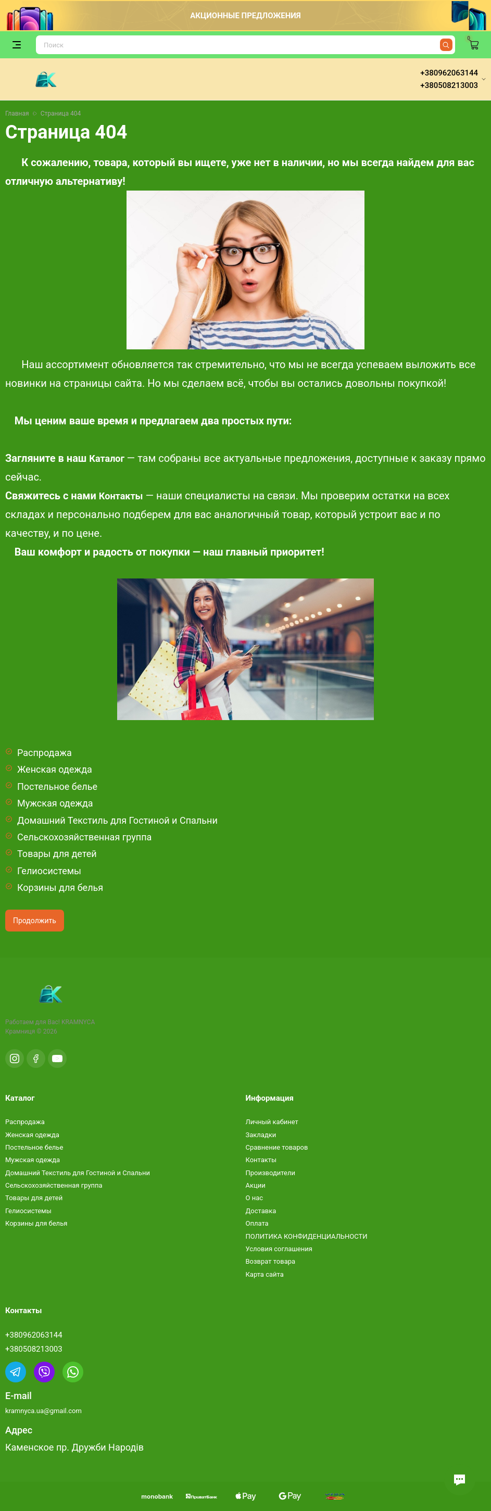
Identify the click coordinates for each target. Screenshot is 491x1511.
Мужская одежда (55, 803)
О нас (254, 1198)
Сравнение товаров (277, 1147)
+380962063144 (33, 1335)
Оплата (257, 1223)
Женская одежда (54, 769)
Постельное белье (57, 786)
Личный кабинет (272, 1122)
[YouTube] (57, 1058)
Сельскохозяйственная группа (84, 837)
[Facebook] (36, 1058)
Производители (271, 1173)
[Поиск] (245, 44)
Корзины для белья (60, 887)
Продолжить (34, 920)
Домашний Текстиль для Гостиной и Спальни (117, 820)
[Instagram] (14, 1058)
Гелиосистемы (49, 870)
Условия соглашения (279, 1249)
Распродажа (44, 752)
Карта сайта (265, 1274)
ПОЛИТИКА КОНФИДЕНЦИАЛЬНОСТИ (307, 1236)
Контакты (121, 495)
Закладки (261, 1135)
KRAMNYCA (78, 1022)
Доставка (261, 1211)
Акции (256, 1185)
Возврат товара (271, 1261)
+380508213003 (33, 1349)
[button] (459, 1479)
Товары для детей (57, 853)
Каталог (106, 458)
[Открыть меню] (16, 44)
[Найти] (446, 45)
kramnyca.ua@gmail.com (43, 1411)
